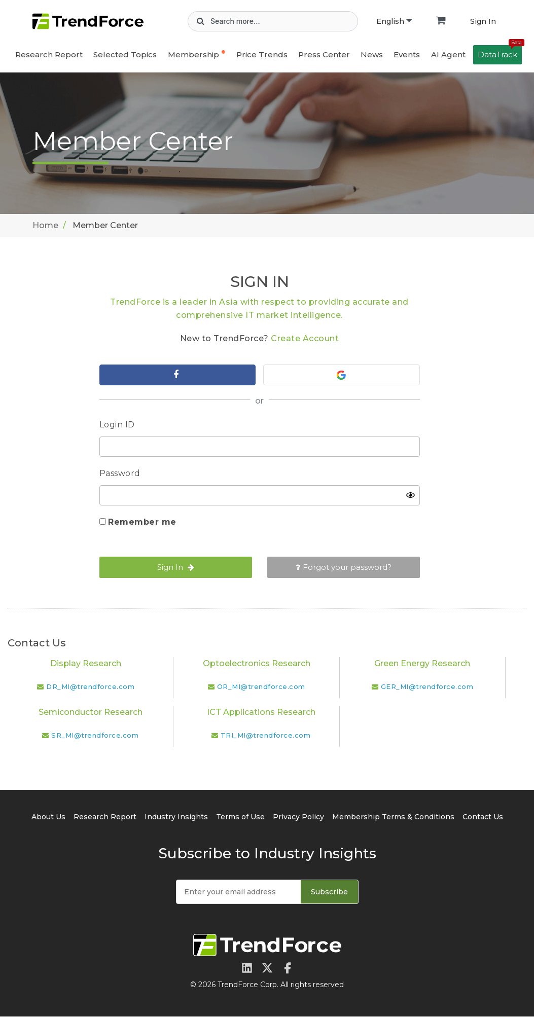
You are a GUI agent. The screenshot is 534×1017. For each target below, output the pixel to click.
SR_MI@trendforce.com (94, 736)
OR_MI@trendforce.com (261, 687)
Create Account (305, 338)
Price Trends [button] (262, 54)
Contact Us (482, 817)
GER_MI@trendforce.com (427, 687)
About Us (48, 817)
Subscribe (329, 892)
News (372, 54)
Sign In (483, 21)
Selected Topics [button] (125, 54)
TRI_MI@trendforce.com (266, 736)
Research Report (49, 54)
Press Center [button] (324, 54)
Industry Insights (176, 817)
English (394, 21)
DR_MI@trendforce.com (90, 687)
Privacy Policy (298, 817)
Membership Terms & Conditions (393, 817)
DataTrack (500, 52)
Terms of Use (240, 817)
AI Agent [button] (448, 54)
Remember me (142, 522)
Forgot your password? (343, 567)
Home (45, 225)
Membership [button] (193, 54)
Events (407, 54)
